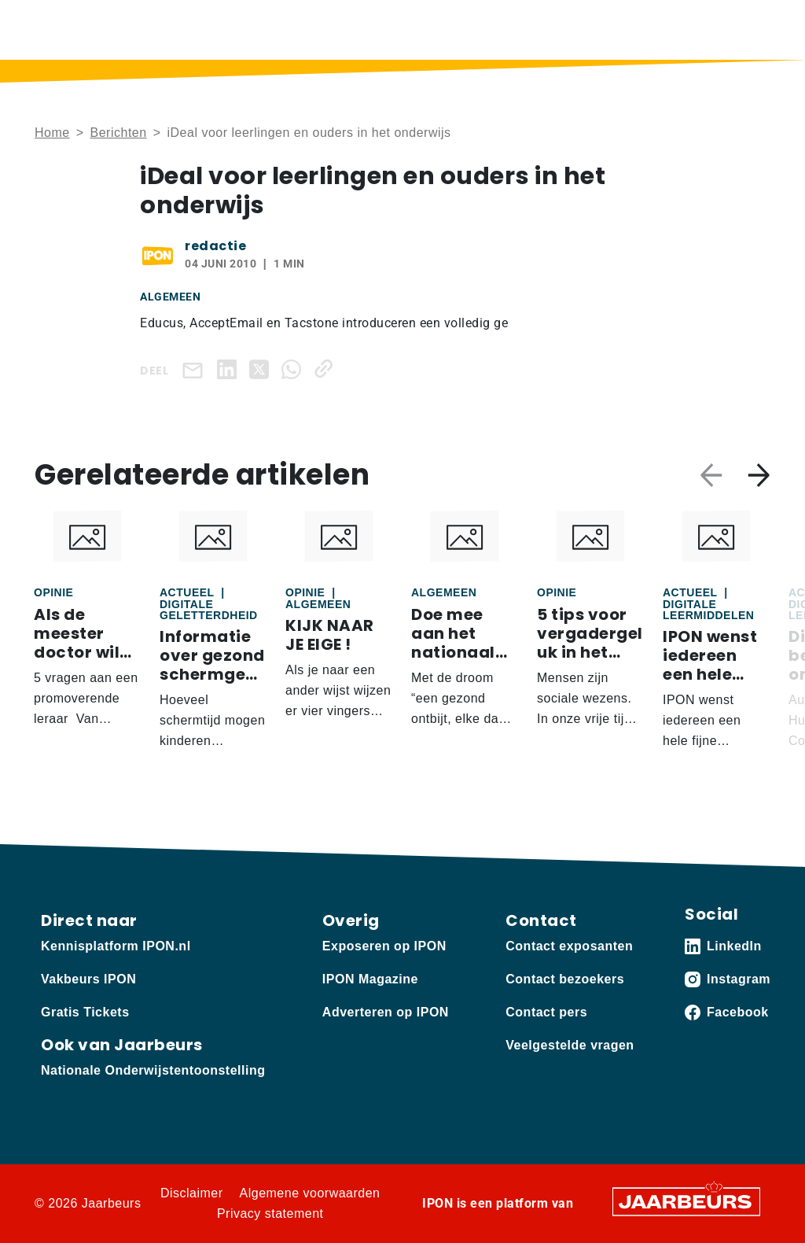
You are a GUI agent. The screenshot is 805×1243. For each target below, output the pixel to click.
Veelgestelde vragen (569, 1045)
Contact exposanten (569, 946)
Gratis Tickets (85, 1012)
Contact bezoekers (564, 979)
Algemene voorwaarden (310, 1193)
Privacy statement (270, 1213)
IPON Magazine (370, 979)
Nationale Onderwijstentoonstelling (153, 1070)
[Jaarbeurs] (686, 1200)
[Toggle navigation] (755, 29)
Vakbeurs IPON (88, 979)
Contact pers (546, 1012)
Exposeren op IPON (384, 946)
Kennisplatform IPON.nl (116, 946)
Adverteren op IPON (385, 1012)
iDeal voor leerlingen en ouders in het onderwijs (308, 132)
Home (52, 132)
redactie (215, 246)
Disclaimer (191, 1193)
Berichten (118, 132)
